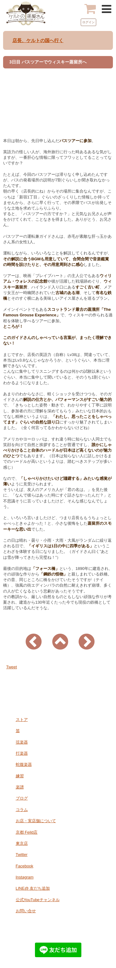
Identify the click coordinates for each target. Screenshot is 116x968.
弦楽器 (22, 742)
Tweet (11, 667)
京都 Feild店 (27, 832)
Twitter (22, 854)
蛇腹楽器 (24, 764)
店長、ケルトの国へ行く (37, 40)
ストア (22, 719)
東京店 (22, 843)
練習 (20, 776)
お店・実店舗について (36, 820)
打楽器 (22, 753)
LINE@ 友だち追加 (33, 888)
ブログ (22, 798)
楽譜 (20, 787)
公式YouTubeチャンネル (38, 899)
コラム (22, 809)
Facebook (24, 866)
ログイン (88, 22)
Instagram (25, 877)
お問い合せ (26, 911)
